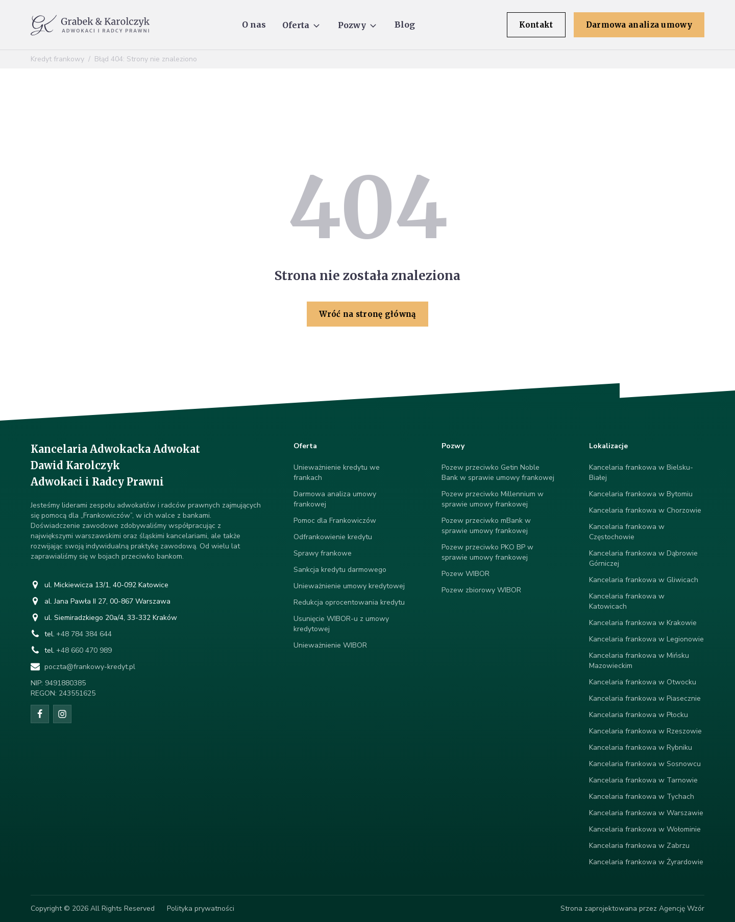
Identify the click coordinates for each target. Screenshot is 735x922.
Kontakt (536, 25)
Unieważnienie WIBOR (330, 645)
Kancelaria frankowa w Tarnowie (643, 780)
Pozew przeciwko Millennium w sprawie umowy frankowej (493, 499)
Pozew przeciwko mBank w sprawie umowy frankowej (486, 526)
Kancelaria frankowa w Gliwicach (643, 580)
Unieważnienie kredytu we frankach (336, 472)
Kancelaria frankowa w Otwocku (642, 682)
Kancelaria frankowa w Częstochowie (627, 532)
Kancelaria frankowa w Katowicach (627, 601)
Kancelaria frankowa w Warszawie (646, 813)
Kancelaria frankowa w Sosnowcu (645, 764)
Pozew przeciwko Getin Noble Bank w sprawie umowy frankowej (498, 472)
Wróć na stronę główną (367, 314)
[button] (302, 25)
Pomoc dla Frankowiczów (334, 520)
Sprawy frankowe (322, 553)
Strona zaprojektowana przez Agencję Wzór (632, 908)
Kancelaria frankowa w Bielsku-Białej (641, 472)
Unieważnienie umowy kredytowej (349, 586)
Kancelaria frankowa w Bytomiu (641, 494)
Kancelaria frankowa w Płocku (638, 715)
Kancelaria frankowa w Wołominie (645, 829)
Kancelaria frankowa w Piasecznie (645, 698)
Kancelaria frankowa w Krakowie (643, 623)
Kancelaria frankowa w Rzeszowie (645, 731)
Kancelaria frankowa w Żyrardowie (646, 862)
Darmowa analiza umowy (639, 25)
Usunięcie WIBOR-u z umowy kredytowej (341, 624)
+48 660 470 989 (84, 650)
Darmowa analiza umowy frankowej (334, 499)
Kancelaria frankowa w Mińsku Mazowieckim (639, 661)
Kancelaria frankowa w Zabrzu (639, 845)
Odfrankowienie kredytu (332, 537)
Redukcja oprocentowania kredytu (349, 602)
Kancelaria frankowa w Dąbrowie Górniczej (643, 558)
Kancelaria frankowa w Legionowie (646, 639)
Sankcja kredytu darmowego (339, 569)
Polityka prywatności (200, 908)
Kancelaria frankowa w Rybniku (640, 747)
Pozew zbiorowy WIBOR (481, 590)
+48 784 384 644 (84, 634)
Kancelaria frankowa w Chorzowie (645, 510)
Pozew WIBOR (465, 574)
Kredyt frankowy (57, 59)
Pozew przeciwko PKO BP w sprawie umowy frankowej (487, 552)
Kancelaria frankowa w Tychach (641, 796)
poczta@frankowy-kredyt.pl (89, 667)
